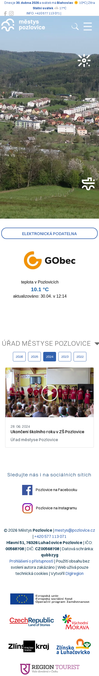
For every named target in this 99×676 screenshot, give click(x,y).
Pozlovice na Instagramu (49, 508)
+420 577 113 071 (50, 536)
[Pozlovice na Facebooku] (5, 13)
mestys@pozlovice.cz (75, 530)
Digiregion (74, 573)
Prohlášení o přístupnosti (31, 561)
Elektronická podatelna (49, 233)
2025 (34, 356)
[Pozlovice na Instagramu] (11, 13)
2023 (64, 356)
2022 (80, 356)
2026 (19, 356)
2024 (49, 356)
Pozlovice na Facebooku (49, 490)
